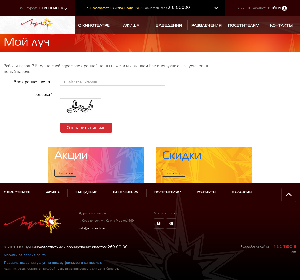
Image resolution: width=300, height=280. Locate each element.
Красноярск (51, 8)
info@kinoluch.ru (92, 228)
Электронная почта (33, 81)
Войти (274, 8)
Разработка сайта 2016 (268, 249)
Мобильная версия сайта (25, 255)
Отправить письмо (86, 127)
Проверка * (42, 94)
